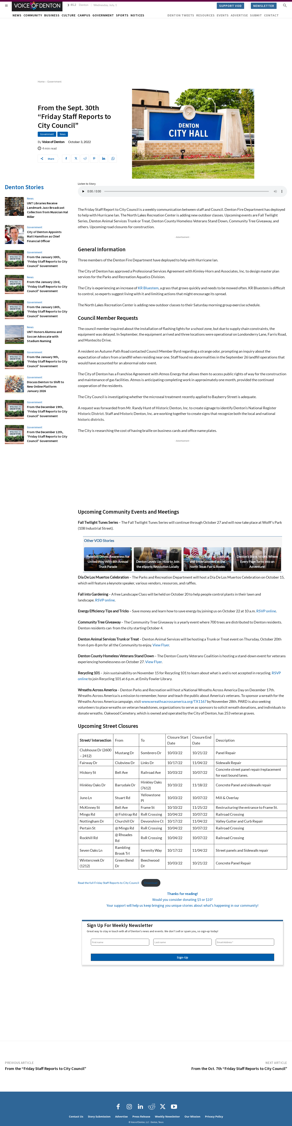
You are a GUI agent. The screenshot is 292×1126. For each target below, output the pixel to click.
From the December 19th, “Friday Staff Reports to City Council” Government (47, 411)
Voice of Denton (53, 141)
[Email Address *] (245, 942)
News (62, 134)
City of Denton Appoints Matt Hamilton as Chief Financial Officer (44, 236)
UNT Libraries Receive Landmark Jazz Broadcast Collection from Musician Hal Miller (47, 210)
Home (41, 81)
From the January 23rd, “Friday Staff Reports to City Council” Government (47, 286)
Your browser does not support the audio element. (182, 191)
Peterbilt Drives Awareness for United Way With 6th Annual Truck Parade (107, 561)
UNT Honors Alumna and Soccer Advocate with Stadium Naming (44, 336)
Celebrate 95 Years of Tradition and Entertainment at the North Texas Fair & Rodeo (207, 561)
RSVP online (105, 600)
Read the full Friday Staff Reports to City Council (108, 882)
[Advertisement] (146, 48)
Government (54, 81)
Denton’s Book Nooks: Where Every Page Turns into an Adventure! (257, 561)
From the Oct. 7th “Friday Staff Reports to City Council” (239, 1068)
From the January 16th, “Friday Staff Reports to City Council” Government (47, 311)
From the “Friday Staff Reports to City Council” (45, 1068)
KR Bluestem (148, 288)
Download (150, 882)
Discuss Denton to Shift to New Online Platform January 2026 (45, 386)
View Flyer (160, 645)
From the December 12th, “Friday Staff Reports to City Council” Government (47, 436)
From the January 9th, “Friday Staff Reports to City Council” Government (47, 361)
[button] (285, 5)
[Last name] (182, 942)
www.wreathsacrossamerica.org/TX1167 (174, 701)
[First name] (120, 942)
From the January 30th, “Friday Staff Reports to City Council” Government (47, 261)
